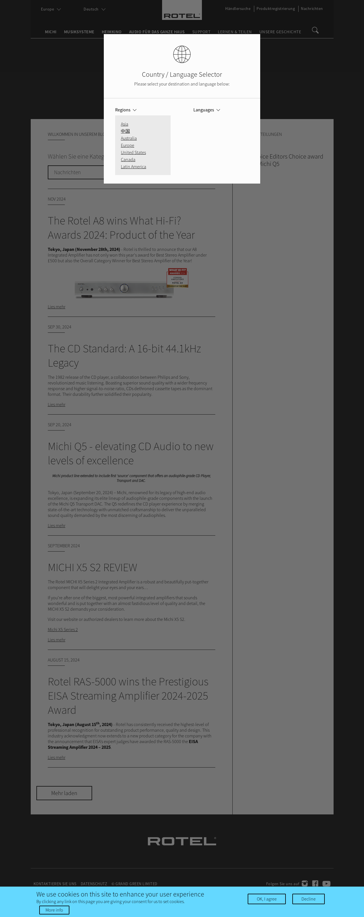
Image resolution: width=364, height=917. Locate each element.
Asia (124, 124)
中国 (125, 131)
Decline (308, 899)
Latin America (133, 166)
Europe (127, 145)
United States (133, 152)
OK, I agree (267, 899)
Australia (129, 138)
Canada (128, 159)
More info (54, 910)
